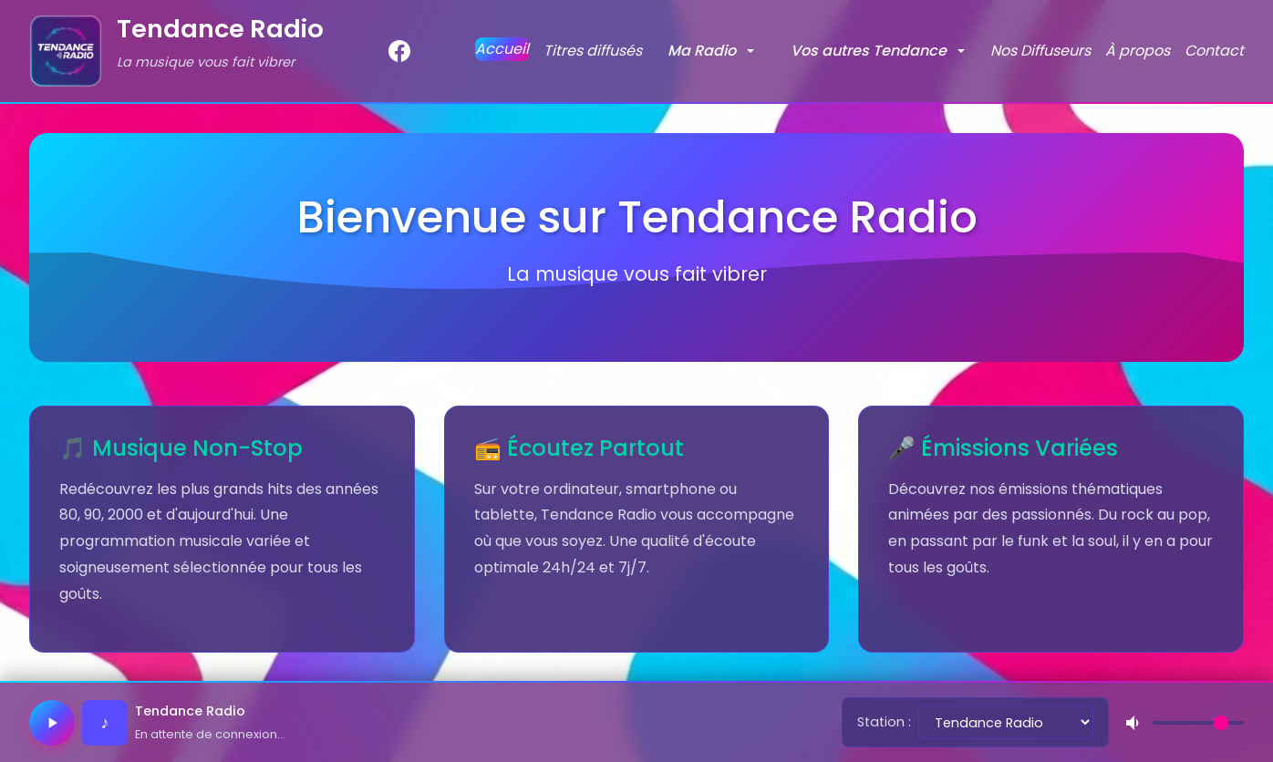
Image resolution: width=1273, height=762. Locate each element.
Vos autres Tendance (869, 50)
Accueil (502, 48)
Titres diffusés (592, 50)
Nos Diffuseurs (1040, 50)
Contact (1214, 50)
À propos (1137, 50)
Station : (884, 722)
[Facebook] (399, 51)
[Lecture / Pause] (52, 723)
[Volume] (1198, 723)
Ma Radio (702, 50)
